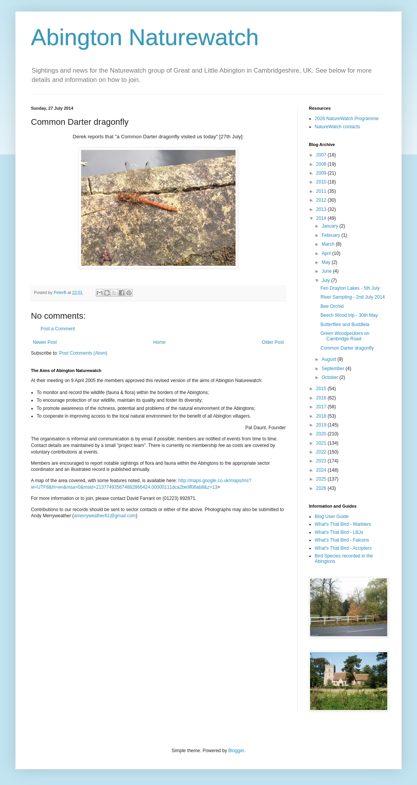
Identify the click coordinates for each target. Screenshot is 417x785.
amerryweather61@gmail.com (105, 515)
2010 (322, 182)
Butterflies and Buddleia (345, 324)
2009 (322, 173)
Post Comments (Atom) (83, 353)
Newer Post (45, 342)
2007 (322, 155)
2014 (322, 218)
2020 (322, 434)
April (327, 253)
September (334, 368)
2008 (322, 164)
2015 (322, 388)
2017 (322, 406)
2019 (322, 425)
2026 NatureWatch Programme (347, 118)
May (327, 262)
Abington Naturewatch (145, 37)
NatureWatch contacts (337, 126)
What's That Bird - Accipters (343, 548)
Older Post (273, 342)
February (331, 235)
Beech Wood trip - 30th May (349, 315)
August (329, 359)
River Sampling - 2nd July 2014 (352, 297)
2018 (322, 416)
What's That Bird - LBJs (339, 532)
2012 (322, 200)
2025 (322, 479)
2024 (322, 470)
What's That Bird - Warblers (343, 524)
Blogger (236, 750)
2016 (322, 398)
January (330, 226)
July (326, 280)
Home (159, 342)
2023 (322, 461)
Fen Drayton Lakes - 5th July (350, 288)
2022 (322, 452)
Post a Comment (58, 328)
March (329, 244)
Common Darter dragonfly (347, 348)
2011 (322, 191)
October (330, 377)
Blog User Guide (332, 516)
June (327, 271)
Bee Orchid (332, 306)
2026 (322, 488)
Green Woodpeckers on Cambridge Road (345, 336)
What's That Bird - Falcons (342, 540)
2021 (322, 443)
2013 (322, 209)
